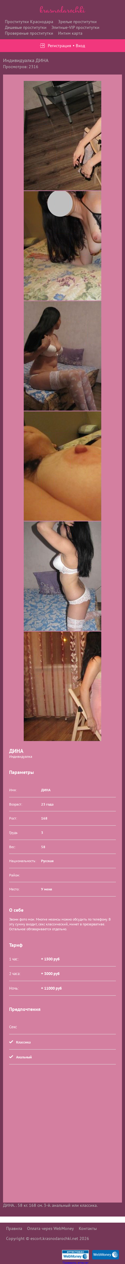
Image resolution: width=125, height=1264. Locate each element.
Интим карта (70, 33)
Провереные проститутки (29, 33)
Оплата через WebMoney (50, 1228)
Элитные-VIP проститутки (75, 27)
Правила (14, 1228)
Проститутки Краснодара (29, 21)
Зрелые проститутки (77, 21)
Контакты (88, 1228)
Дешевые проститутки (26, 27)
